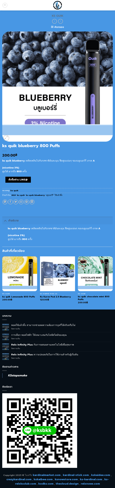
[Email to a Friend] (21, 202)
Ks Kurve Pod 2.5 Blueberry (55, 296)
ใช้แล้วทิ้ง (58, 195)
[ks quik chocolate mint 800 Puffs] (95, 273)
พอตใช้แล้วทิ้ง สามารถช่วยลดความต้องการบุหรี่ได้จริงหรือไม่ (43, 325)
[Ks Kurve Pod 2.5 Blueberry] (57, 273)
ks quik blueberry (35, 195)
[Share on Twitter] (15, 202)
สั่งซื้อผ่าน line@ (18, 179)
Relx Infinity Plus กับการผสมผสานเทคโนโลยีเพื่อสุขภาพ (42, 344)
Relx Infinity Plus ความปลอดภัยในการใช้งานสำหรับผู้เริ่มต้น (44, 354)
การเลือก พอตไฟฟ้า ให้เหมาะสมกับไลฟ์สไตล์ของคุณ (39, 335)
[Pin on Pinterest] (26, 202)
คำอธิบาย (10, 220)
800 (14, 195)
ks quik (57, 16)
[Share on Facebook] (10, 202)
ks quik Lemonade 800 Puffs (18, 296)
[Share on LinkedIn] (31, 202)
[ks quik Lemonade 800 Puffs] (19, 273)
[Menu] (5, 5)
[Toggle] (5, 220)
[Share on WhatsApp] (5, 202)
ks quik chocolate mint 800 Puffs (93, 298)
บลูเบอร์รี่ (49, 195)
